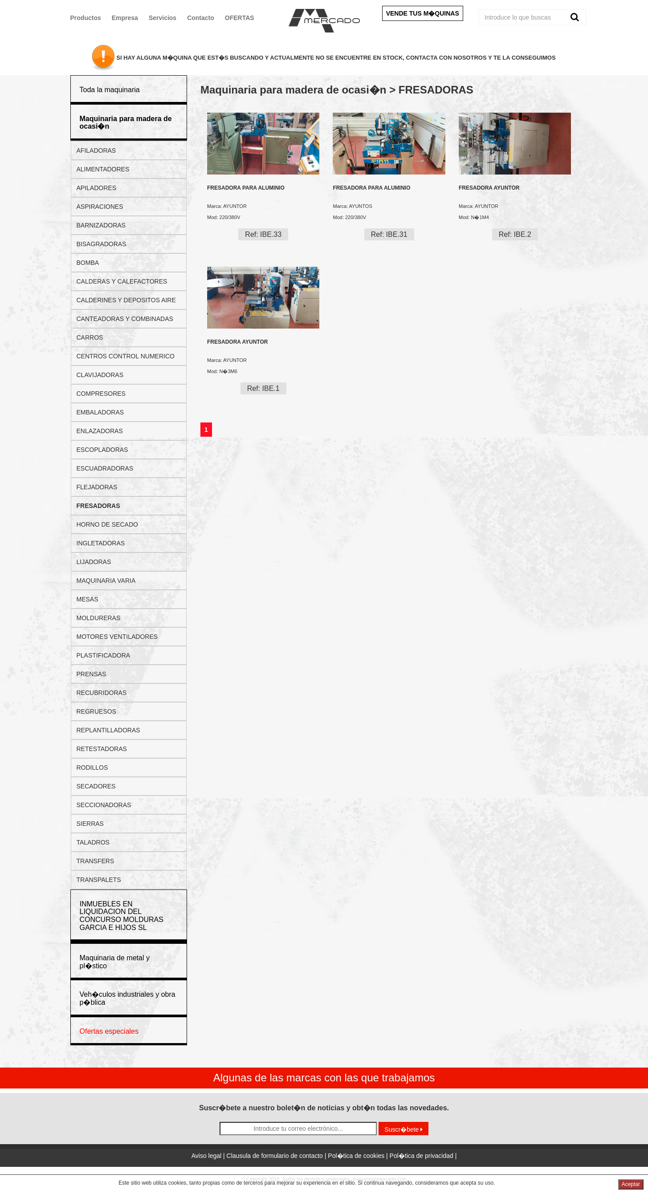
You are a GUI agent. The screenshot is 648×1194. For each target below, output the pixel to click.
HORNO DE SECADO (107, 524)
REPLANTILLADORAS (108, 730)
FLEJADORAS (97, 487)
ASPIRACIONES (100, 206)
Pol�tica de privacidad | (423, 1155)
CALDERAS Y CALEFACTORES (122, 281)
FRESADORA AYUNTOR (489, 188)
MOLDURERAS (99, 617)
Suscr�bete (403, 1129)
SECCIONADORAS (104, 804)
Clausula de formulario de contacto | (277, 1155)
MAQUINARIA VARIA (106, 580)
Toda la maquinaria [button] (110, 89)
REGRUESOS (96, 711)
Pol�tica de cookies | (358, 1155)
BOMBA (88, 262)
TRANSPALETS (99, 879)
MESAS (87, 599)
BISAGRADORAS (101, 244)
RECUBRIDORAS (102, 692)
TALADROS (93, 842)
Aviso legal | (209, 1155)
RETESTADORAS (102, 748)
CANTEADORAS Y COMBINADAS (125, 318)
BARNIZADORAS (101, 225)
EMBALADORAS (100, 412)
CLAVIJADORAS (100, 374)
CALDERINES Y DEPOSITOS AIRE (126, 300)
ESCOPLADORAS (102, 449)
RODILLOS (92, 767)
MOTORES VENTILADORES (117, 636)
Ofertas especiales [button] (109, 1031)
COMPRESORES (101, 393)
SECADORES (96, 786)
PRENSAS (91, 674)
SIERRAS (90, 823)
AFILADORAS (96, 150)
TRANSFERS (95, 861)
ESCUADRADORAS (105, 468)
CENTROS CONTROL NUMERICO (126, 356)
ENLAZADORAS (100, 431)
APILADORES (96, 187)
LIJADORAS (94, 561)
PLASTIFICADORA (103, 655)
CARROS (90, 337)
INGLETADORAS (101, 543)
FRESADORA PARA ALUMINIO (246, 188)
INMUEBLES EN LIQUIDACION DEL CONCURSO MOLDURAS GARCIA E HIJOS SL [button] (121, 915)
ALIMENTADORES (103, 169)
